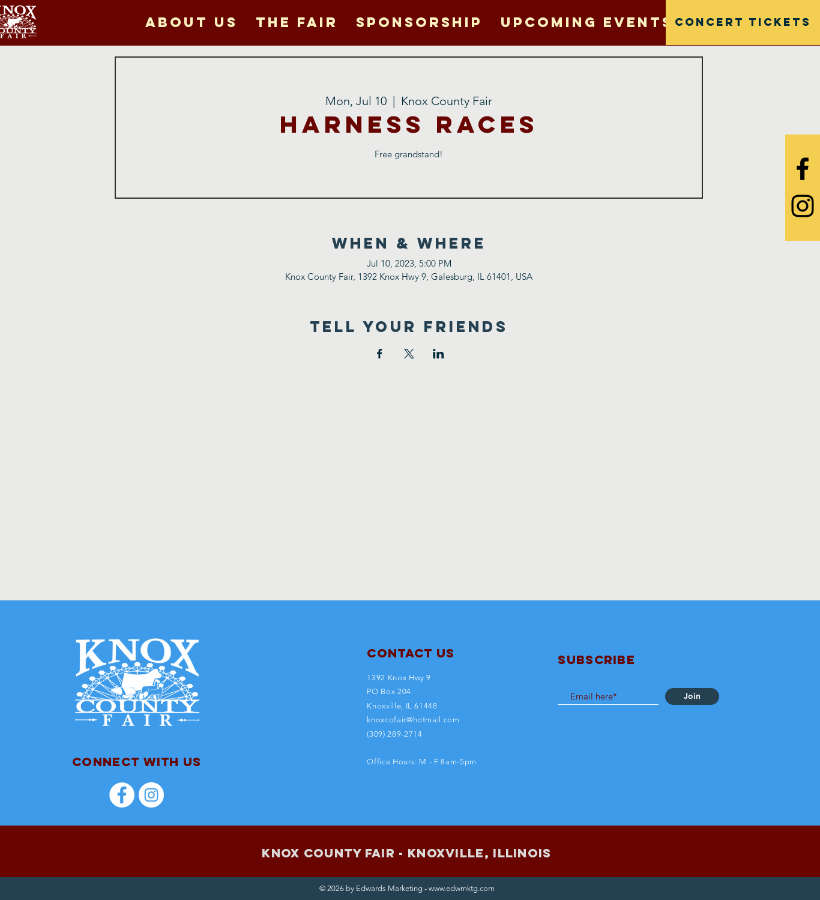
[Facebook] (121, 795)
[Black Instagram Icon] (803, 206)
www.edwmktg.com (462, 888)
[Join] (692, 696)
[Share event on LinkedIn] (438, 353)
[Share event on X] (409, 353)
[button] (297, 22)
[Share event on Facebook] (379, 353)
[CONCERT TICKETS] (743, 22)
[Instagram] (151, 795)
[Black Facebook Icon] (803, 169)
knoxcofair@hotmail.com (413, 719)
